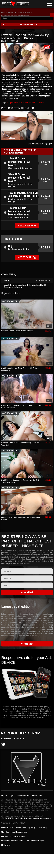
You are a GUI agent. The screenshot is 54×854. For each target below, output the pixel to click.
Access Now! (27, 643)
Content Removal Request (35, 841)
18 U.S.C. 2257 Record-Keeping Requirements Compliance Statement (26, 818)
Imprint (36, 733)
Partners (6, 738)
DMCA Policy (6, 845)
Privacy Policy (37, 796)
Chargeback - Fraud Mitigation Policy (14, 832)
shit (37, 103)
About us (24, 733)
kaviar (41, 103)
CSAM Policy (42, 828)
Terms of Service (23, 796)
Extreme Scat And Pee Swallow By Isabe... (15, 15)
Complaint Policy (7, 828)
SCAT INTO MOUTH (26, 12)
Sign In (12, 796)
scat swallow (30, 103)
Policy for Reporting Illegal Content (13, 836)
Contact (12, 733)
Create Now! (27, 592)
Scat (22, 103)
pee (8, 103)
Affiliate (19, 738)
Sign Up (4, 796)
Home (3, 12)
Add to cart (24, 257)
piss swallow (15, 103)
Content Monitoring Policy (25, 828)
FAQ (3, 733)
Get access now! (27, 225)
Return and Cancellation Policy (12, 841)
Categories (12, 12)
